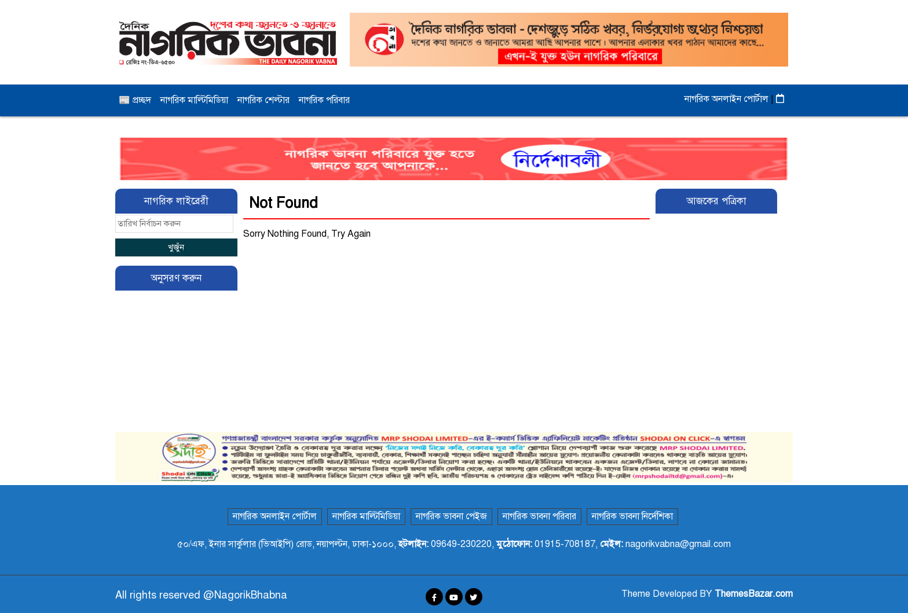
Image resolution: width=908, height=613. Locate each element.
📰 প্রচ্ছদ (135, 100)
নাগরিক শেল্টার (263, 100)
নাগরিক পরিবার (324, 100)
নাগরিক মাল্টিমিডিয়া (194, 100)
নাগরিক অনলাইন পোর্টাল (727, 99)
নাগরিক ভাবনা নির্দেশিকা (632, 516)
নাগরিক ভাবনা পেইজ (451, 516)
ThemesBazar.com (754, 594)
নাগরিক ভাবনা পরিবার (539, 516)
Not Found (283, 203)
